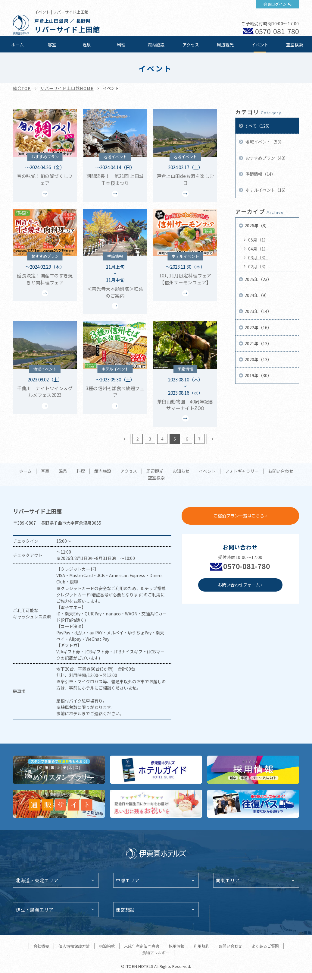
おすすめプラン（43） (266, 158)
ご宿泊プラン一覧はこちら (239, 516)
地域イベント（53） (264, 142)
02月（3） (258, 267)
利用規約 (201, 946)
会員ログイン (275, 4)
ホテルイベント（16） (266, 190)
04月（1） (258, 249)
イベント (259, 45)
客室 (52, 45)
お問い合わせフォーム (239, 585)
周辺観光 (225, 45)
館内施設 (156, 45)
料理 (121, 45)
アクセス (191, 45)
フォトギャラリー (242, 471)
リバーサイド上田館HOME (66, 88)
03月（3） (258, 257)
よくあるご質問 (265, 946)
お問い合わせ (280, 471)
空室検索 (294, 45)
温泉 (87, 45)
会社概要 (41, 946)
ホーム (17, 45)
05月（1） (258, 240)
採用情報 (176, 946)
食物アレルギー (156, 953)
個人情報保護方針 (74, 946)
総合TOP (22, 88)
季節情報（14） (260, 174)
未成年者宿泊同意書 (141, 946)
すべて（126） (258, 126)
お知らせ (181, 471)
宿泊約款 (107, 946)
